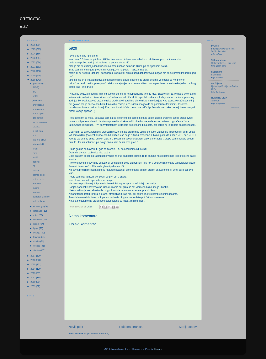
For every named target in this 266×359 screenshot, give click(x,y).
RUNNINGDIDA (219, 97)
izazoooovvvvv (40, 122)
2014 (33, 269)
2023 (33, 58)
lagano (36, 188)
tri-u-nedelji (38, 144)
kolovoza (38, 219)
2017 (33, 255)
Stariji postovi (188, 326)
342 (34, 91)
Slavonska (216, 75)
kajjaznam (216, 71)
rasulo (36, 170)
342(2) (36, 87)
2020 (33, 71)
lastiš (35, 157)
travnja (37, 237)
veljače (37, 245)
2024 (33, 53)
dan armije (38, 118)
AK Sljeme (216, 83)
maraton (37, 183)
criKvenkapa (39, 201)
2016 (33, 260)
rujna (36, 215)
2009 (33, 286)
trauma (36, 192)
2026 (33, 45)
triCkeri (215, 45)
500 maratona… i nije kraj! (223, 63)
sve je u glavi (39, 139)
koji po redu (38, 179)
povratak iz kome (41, 196)
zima (35, 153)
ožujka (36, 241)
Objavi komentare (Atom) (96, 333)
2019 (33, 75)
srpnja (36, 224)
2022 (33, 62)
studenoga (38, 206)
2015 (33, 264)
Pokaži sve (235, 108)
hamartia (30, 19)
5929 (35, 96)
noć (34, 135)
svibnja (37, 232)
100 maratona (218, 60)
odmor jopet (38, 175)
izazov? (36, 126)
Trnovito (215, 101)
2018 (33, 80)
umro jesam (38, 105)
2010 (33, 282)
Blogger (158, 349)
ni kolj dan (38, 131)
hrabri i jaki (38, 113)
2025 (33, 49)
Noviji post (76, 326)
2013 (33, 273)
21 (34, 166)
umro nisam (38, 109)
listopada (38, 211)
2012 (33, 277)
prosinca (37, 83)
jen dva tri (37, 100)
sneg (35, 148)
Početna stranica (131, 326)
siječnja (37, 250)
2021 (33, 66)
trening (36, 161)
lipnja (36, 228)
